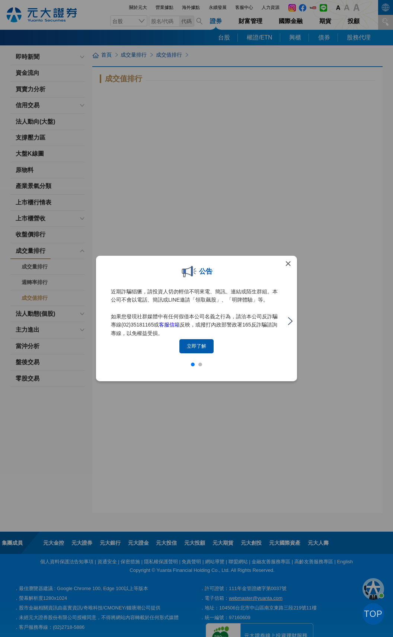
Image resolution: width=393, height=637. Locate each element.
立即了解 (196, 346)
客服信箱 (169, 325)
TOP (373, 614)
